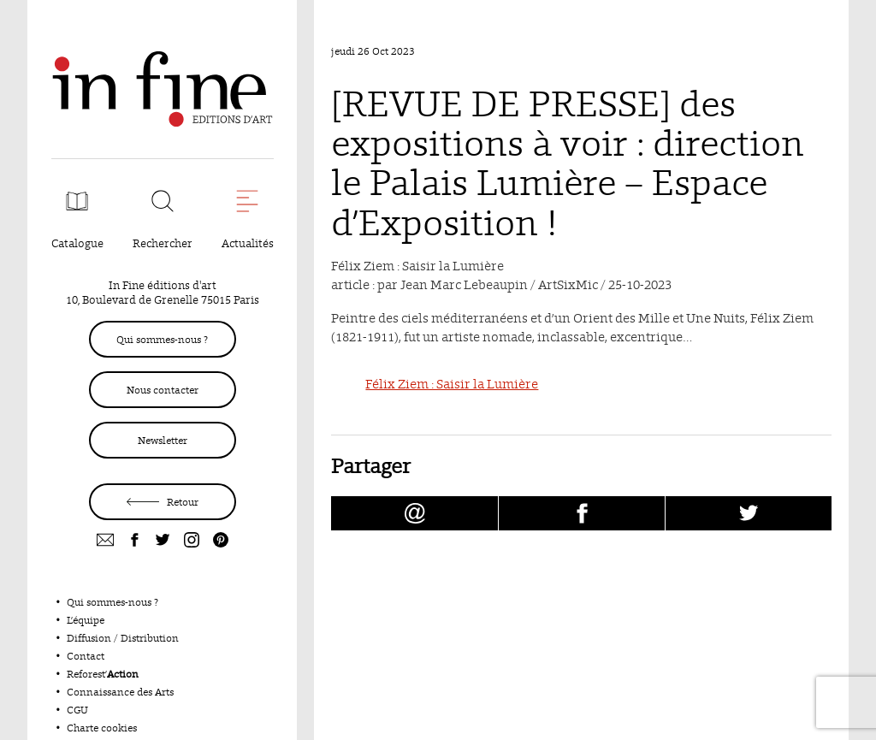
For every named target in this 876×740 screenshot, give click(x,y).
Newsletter (162, 440)
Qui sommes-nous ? (162, 339)
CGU (77, 709)
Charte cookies (102, 727)
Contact (85, 655)
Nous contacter (162, 389)
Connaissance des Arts (120, 691)
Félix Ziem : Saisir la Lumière (451, 384)
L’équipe (85, 619)
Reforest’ (103, 673)
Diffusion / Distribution (123, 637)
